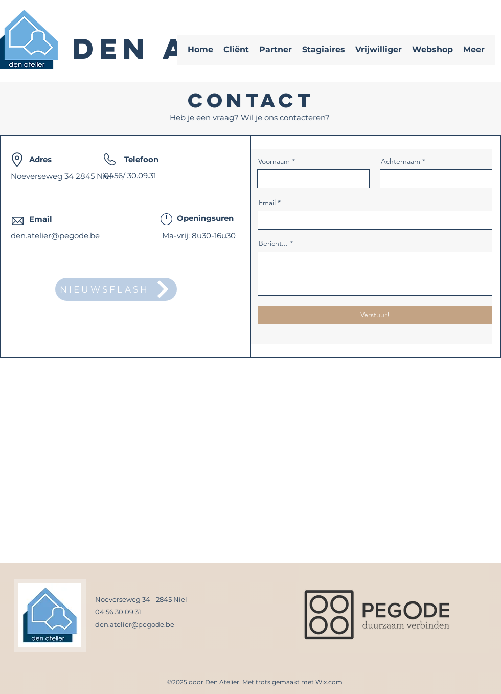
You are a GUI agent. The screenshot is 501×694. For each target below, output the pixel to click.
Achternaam (400, 161)
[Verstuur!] (375, 315)
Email (267, 202)
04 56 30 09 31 (118, 612)
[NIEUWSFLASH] (116, 289)
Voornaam (274, 161)
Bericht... (273, 243)
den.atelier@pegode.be (55, 235)
